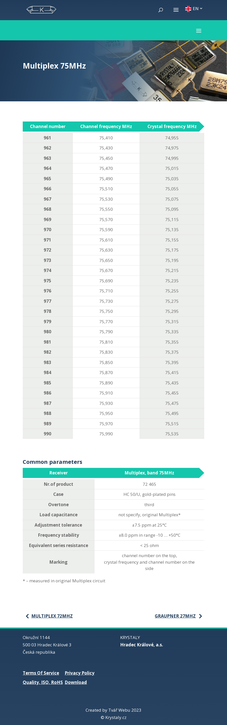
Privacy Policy (79, 673)
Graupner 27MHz (175, 616)
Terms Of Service (41, 673)
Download (76, 682)
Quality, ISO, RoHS (43, 682)
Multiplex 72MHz (52, 616)
